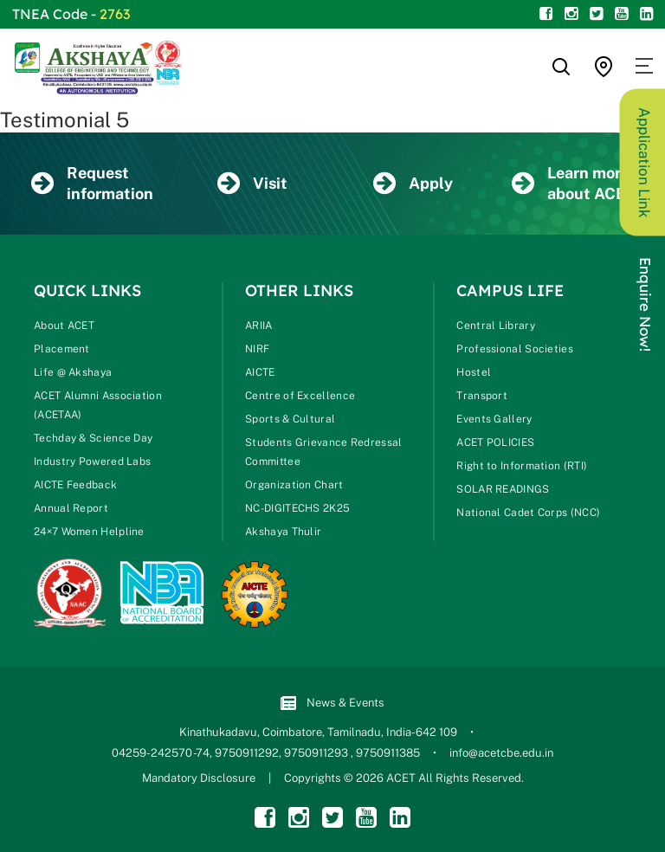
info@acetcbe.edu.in (501, 752)
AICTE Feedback (75, 485)
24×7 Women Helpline (89, 532)
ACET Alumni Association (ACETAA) (98, 405)
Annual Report (71, 508)
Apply (413, 184)
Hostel (473, 372)
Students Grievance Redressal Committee (323, 452)
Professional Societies (514, 349)
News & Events (332, 703)
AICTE (260, 372)
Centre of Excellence (300, 396)
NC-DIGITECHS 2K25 (297, 508)
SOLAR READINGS (502, 489)
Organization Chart (294, 485)
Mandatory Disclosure (198, 777)
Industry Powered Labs (92, 461)
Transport (481, 396)
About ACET (64, 326)
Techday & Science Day (93, 438)
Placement (62, 349)
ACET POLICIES (495, 442)
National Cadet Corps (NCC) (528, 513)
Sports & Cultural (290, 419)
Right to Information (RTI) (521, 466)
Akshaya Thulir (283, 532)
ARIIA (259, 326)
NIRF (257, 349)
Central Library (495, 326)
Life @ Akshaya (73, 372)
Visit (252, 184)
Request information (92, 183)
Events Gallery (494, 419)
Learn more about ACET (573, 183)
